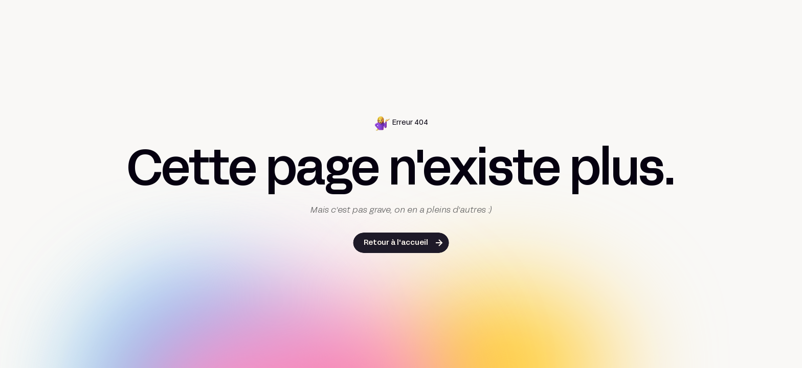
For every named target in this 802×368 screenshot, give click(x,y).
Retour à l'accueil (396, 243)
